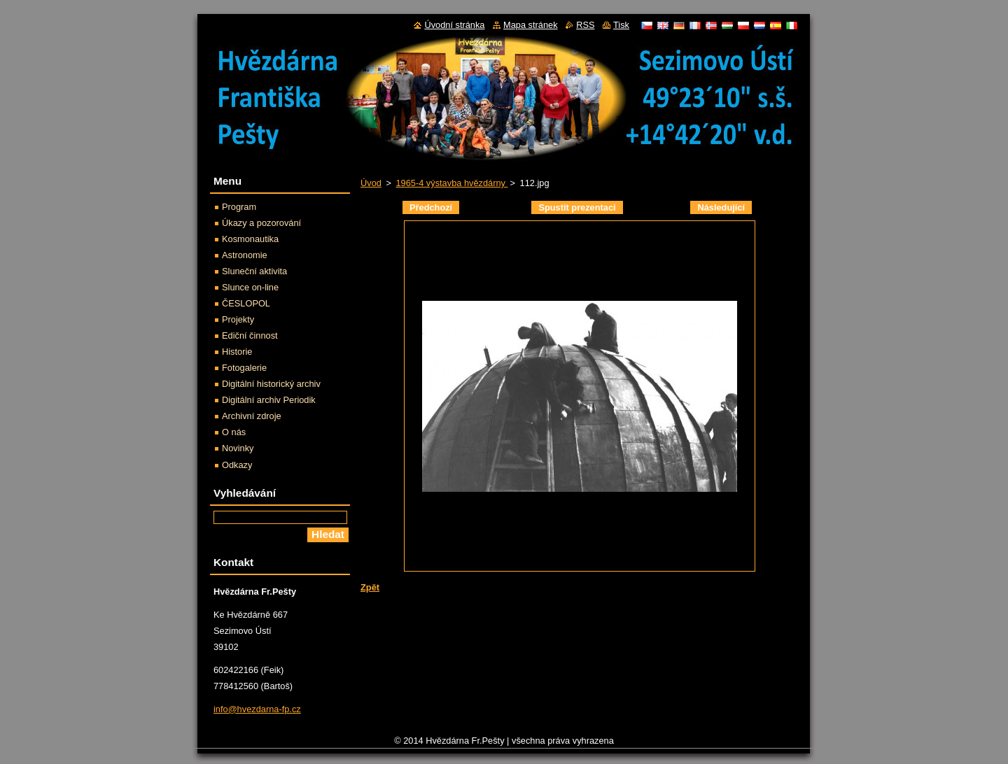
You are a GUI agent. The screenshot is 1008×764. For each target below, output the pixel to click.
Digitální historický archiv (271, 384)
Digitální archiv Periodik (269, 400)
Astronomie (244, 255)
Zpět (369, 587)
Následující (721, 207)
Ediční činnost (250, 335)
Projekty (238, 319)
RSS (585, 25)
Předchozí (431, 207)
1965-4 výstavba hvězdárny (451, 183)
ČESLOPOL (246, 303)
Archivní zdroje (251, 416)
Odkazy (237, 465)
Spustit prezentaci (576, 207)
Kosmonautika (250, 239)
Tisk (621, 25)
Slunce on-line (250, 287)
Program (239, 206)
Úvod (371, 183)
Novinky (238, 448)
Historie (237, 351)
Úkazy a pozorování (261, 223)
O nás (234, 432)
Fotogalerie (244, 367)
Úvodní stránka (454, 25)
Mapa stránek (530, 25)
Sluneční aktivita (254, 271)
